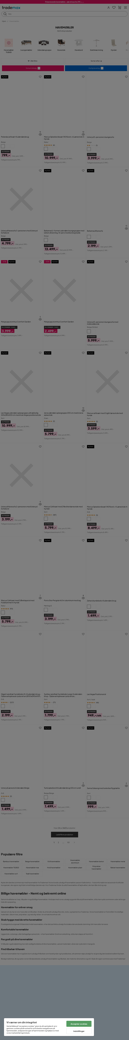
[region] (49, 1027)
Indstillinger (78, 1031)
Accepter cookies (79, 1024)
